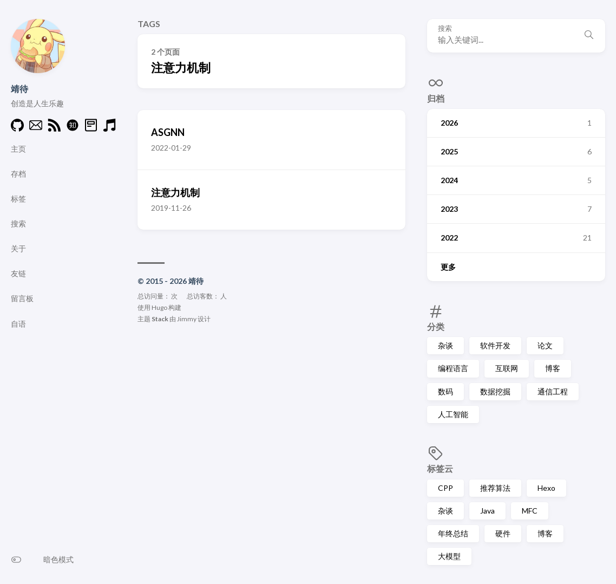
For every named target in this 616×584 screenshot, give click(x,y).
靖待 (19, 88)
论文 (545, 345)
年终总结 (453, 533)
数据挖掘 (495, 391)
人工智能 (453, 414)
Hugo (159, 307)
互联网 (506, 368)
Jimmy (186, 319)
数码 (445, 391)
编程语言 (453, 368)
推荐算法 (495, 487)
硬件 (502, 533)
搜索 (445, 28)
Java (487, 510)
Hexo (546, 487)
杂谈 (445, 345)
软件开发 (495, 345)
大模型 (449, 556)
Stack (160, 319)
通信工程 (553, 391)
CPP (445, 487)
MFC (530, 510)
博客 (552, 368)
